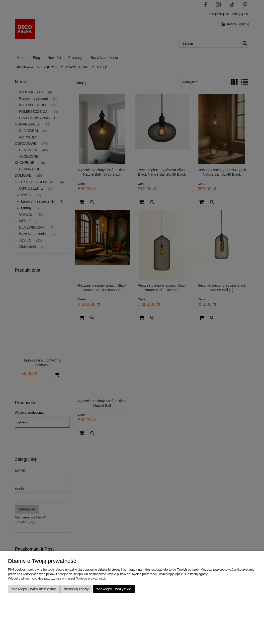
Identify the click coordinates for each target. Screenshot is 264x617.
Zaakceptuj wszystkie (113, 589)
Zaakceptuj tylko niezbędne (33, 589)
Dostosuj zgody (76, 589)
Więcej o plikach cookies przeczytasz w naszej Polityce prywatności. (57, 578)
